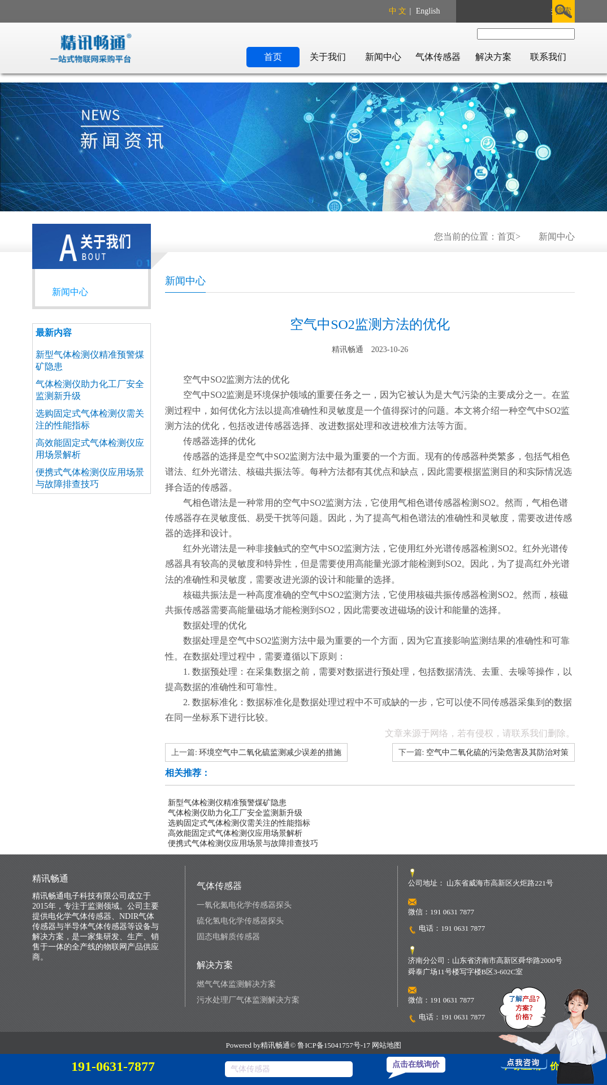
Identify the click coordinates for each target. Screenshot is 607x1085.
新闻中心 (383, 57)
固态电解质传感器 (228, 936)
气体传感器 (438, 57)
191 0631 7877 (463, 928)
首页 (273, 57)
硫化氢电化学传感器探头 (240, 921)
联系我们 (548, 57)
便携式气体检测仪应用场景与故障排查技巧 (243, 843)
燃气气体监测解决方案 (236, 984)
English (428, 11)
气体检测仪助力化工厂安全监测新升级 (235, 813)
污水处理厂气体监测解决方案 (248, 1000)
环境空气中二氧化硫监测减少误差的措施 (270, 752)
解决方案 (493, 57)
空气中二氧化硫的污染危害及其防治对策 (497, 752)
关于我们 (328, 57)
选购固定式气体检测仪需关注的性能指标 (239, 823)
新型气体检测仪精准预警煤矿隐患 (227, 802)
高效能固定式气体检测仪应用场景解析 (235, 833)
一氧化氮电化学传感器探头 (244, 905)
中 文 (398, 11)
